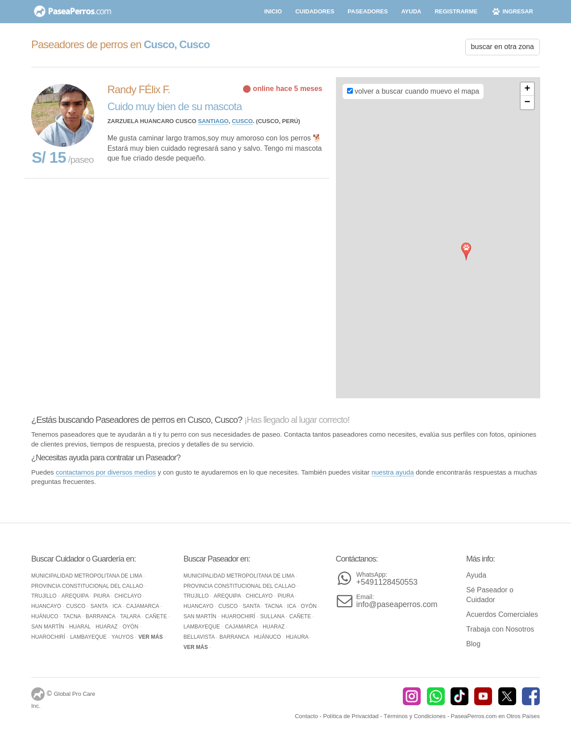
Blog (473, 644)
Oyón (131, 627)
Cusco (242, 121)
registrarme (455, 11)
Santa (100, 606)
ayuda (411, 11)
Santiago (213, 121)
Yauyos (123, 637)
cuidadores (314, 11)
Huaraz (107, 627)
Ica (117, 606)
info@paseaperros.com (397, 601)
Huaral (80, 627)
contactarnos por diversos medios (106, 472)
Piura (102, 596)
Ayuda (476, 575)
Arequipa (76, 596)
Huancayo (46, 606)
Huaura (298, 637)
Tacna (72, 616)
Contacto (306, 716)
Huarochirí (48, 637)
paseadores (368, 11)
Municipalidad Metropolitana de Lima (87, 576)
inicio (273, 11)
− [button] (527, 102)
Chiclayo (129, 596)
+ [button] (527, 89)
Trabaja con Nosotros (500, 629)
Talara (130, 616)
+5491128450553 (387, 579)
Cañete (156, 616)
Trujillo (44, 596)
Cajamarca (143, 606)
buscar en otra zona (502, 46)
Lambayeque (89, 637)
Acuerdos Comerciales (502, 614)
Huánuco (45, 616)
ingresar (512, 11)
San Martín (48, 627)
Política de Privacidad (351, 716)
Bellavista (199, 637)
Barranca (101, 616)
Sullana (273, 616)
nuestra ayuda (393, 472)
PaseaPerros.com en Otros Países (495, 716)
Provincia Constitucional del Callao (88, 586)
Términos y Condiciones (415, 716)
